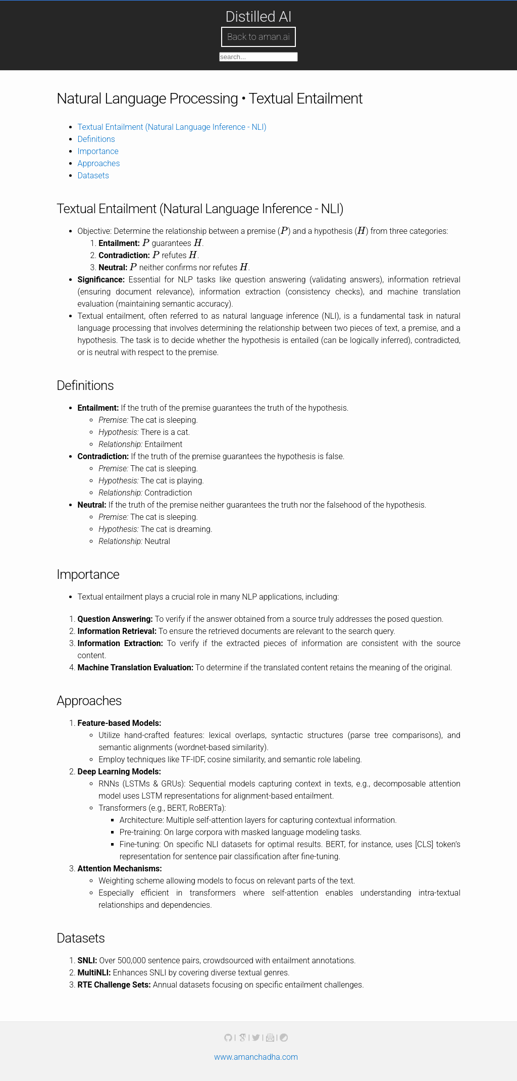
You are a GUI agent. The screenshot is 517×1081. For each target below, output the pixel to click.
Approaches (99, 163)
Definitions (96, 139)
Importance (98, 151)
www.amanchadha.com (256, 1057)
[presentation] (284, 231)
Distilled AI (258, 16)
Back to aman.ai (258, 36)
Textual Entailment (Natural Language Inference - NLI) (172, 127)
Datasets (93, 175)
